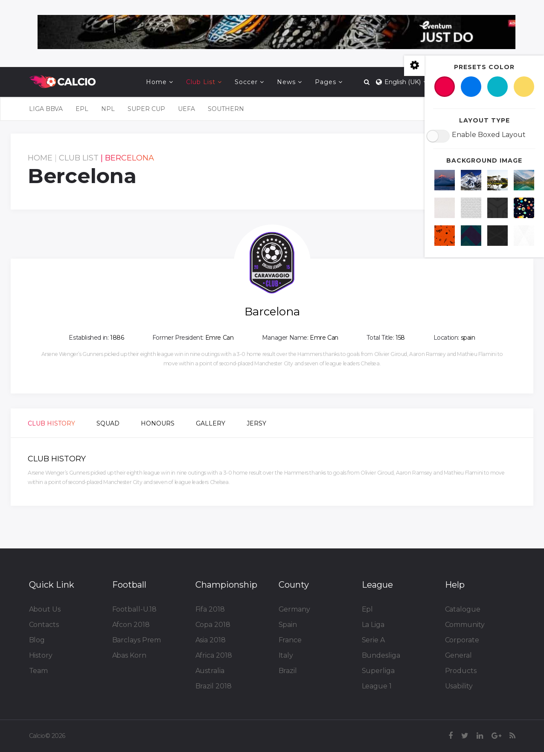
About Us (45, 609)
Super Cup (146, 109)
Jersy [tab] (256, 423)
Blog (37, 640)
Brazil (288, 671)
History (40, 655)
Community (465, 625)
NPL (108, 109)
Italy (286, 655)
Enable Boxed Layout (489, 135)
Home (156, 82)
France (290, 640)
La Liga (373, 625)
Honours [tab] (158, 423)
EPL (82, 109)
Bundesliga (381, 655)
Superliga (378, 671)
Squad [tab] (107, 423)
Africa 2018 (213, 655)
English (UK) (401, 82)
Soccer (246, 82)
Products (461, 671)
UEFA (186, 109)
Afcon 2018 (131, 625)
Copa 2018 (212, 625)
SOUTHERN (226, 109)
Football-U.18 (134, 609)
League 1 (377, 686)
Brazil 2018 (213, 686)
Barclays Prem (136, 640)
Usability (459, 686)
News (286, 82)
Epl (367, 609)
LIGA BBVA (46, 109)
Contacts (44, 625)
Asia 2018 (210, 640)
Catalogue (462, 609)
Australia (209, 671)
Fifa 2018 (210, 609)
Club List (200, 82)
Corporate (462, 640)
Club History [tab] (51, 423)
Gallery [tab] (210, 423)
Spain (288, 625)
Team (38, 671)
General (458, 655)
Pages (325, 82)
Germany (294, 609)
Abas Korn (129, 655)
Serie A (373, 640)
